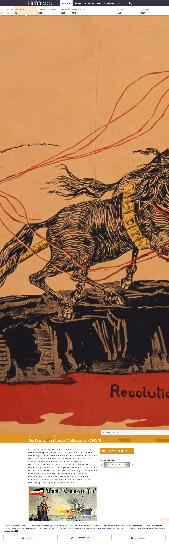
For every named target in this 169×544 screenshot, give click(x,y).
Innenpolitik (51, 434)
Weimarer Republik (37, 434)
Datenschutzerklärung (12, 531)
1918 (107, 463)
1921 (127, 463)
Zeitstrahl (66, 4)
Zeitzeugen (89, 4)
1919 (113, 463)
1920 (120, 463)
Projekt (121, 4)
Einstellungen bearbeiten (84, 537)
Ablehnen (29, 538)
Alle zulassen (139, 538)
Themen (77, 4)
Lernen (110, 4)
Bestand (101, 4)
